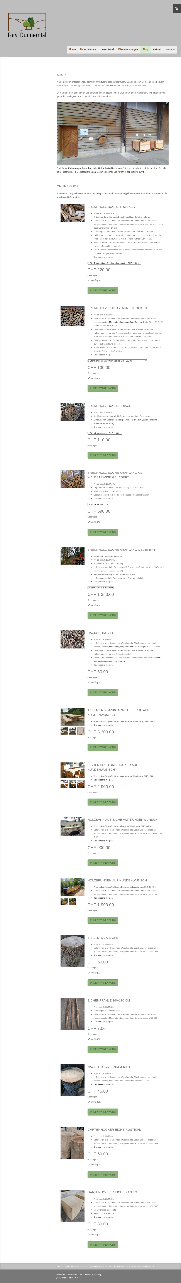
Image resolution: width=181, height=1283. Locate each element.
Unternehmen (88, 49)
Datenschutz (72, 1274)
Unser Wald (107, 49)
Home (72, 49)
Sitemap (97, 1274)
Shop (145, 49)
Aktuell (157, 49)
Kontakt (170, 49)
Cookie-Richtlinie (86, 1274)
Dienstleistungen (128, 49)
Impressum (60, 1274)
